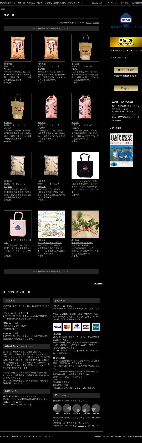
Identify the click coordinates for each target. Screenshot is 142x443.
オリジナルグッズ (120, 58)
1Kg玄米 (75, 128)
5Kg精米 (7, 69)
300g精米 (8, 187)
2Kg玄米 (7, 128)
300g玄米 (42, 187)
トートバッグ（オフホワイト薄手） (17, 241)
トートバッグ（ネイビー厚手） (85, 181)
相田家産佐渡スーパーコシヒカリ (14, 65)
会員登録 (124, 2)
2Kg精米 (75, 69)
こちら (77, 388)
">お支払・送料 (98, 2)
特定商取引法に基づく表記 (21, 436)
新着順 (96, 22)
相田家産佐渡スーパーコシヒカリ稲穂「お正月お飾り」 (82, 243)
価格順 (88, 22)
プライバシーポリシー (44, 436)
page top (98, 284)
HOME (2, 9)
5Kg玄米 (41, 69)
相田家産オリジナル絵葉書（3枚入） (50, 241)
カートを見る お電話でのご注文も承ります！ (126, 71)
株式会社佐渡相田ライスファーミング (126, 20)
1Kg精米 (41, 128)
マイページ (112, 2)
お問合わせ (136, 2)
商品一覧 (126, 41)
